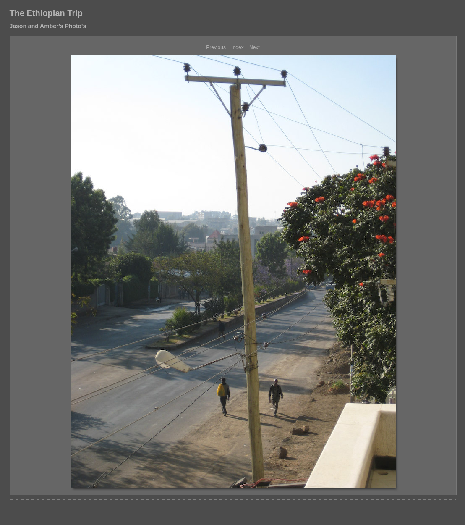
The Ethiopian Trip (46, 13)
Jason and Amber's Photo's (48, 26)
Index (237, 47)
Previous (216, 47)
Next (254, 47)
